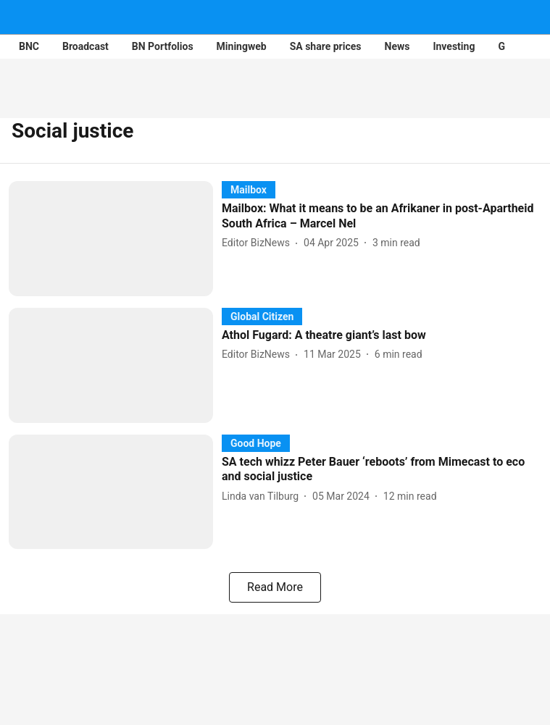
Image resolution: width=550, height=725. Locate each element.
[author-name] (259, 243)
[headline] (381, 216)
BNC (29, 46)
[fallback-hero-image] (115, 238)
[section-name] (248, 189)
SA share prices (326, 46)
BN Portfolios (162, 46)
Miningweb (242, 46)
